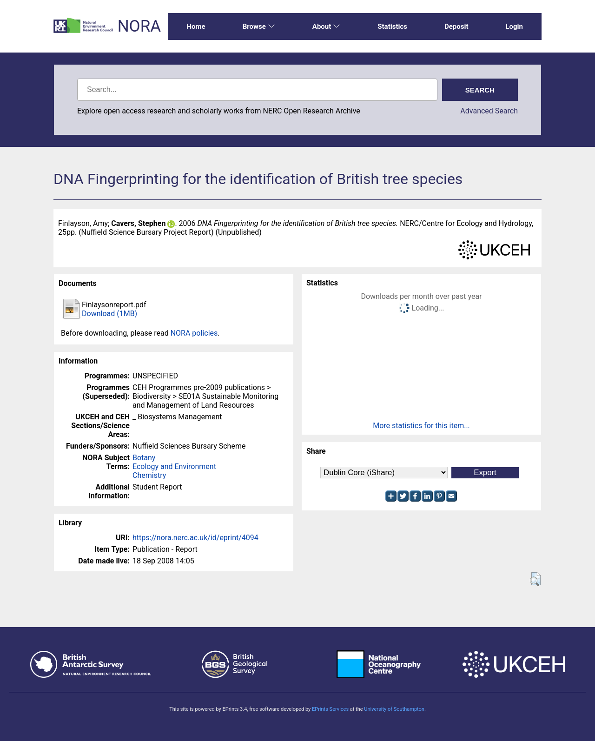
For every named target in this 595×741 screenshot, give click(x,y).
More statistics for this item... (421, 425)
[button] (535, 579)
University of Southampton (394, 709)
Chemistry (149, 475)
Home (196, 26)
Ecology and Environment (174, 466)
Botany (143, 457)
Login (514, 26)
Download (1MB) (109, 313)
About (326, 26)
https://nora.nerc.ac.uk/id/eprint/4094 (195, 537)
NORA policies (194, 333)
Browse (259, 26)
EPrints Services (330, 709)
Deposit (456, 26)
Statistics (392, 26)
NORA (139, 26)
